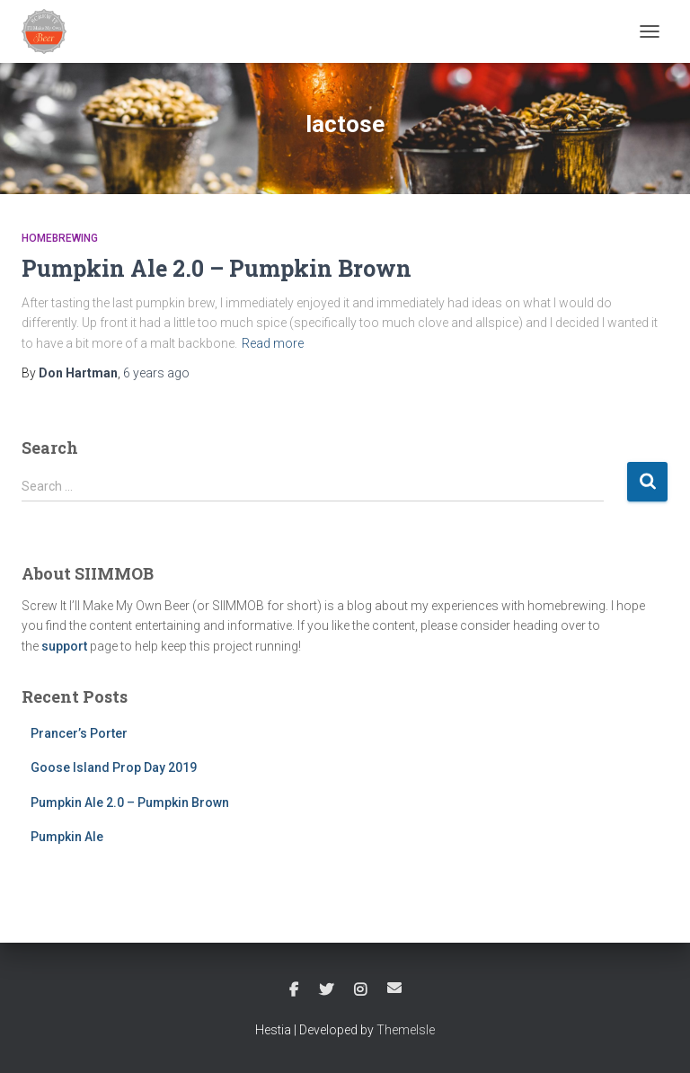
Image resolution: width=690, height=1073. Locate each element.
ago (156, 373)
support (64, 646)
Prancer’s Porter (79, 733)
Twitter (326, 990)
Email (394, 987)
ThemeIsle (405, 1030)
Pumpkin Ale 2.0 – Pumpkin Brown (216, 268)
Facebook (293, 990)
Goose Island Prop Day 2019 (114, 767)
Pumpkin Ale (67, 836)
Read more (273, 343)
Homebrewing (60, 238)
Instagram (360, 990)
